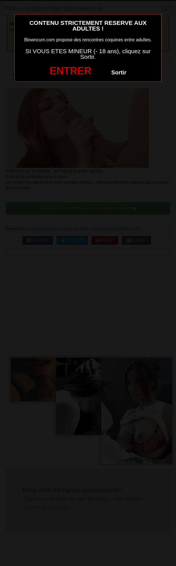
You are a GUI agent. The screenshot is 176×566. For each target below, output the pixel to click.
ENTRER (70, 71)
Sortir (118, 72)
